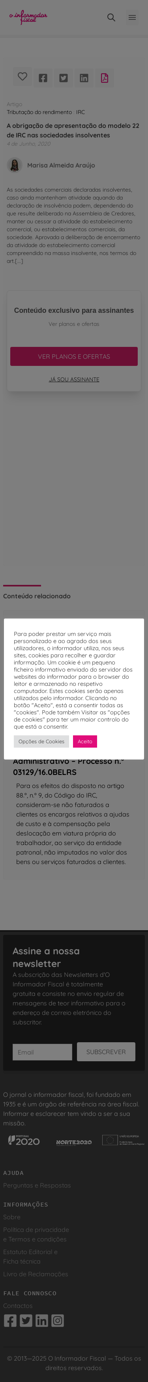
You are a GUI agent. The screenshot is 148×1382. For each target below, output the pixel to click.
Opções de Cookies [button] (41, 741)
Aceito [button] (85, 741)
